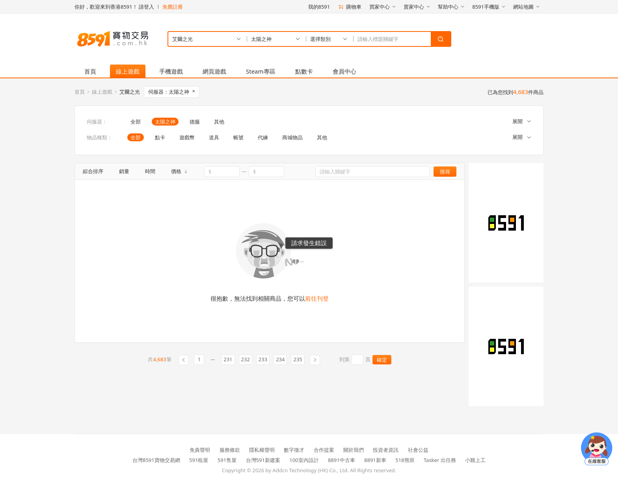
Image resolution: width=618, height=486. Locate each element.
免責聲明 (200, 449)
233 (263, 359)
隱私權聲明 (262, 449)
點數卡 (304, 71)
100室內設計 (303, 460)
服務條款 (230, 449)
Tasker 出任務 (440, 460)
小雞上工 (475, 460)
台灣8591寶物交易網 (156, 460)
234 (280, 359)
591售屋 (227, 460)
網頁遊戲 (214, 71)
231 (227, 359)
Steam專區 (260, 71)
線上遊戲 (128, 71)
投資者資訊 (385, 449)
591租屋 (198, 460)
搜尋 (445, 171)
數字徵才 (294, 449)
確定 (382, 359)
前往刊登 (317, 298)
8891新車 (375, 460)
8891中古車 (341, 460)
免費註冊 (172, 6)
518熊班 (404, 460)
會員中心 (344, 71)
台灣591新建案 (263, 460)
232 (245, 359)
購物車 (349, 6)
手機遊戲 (171, 71)
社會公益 (418, 449)
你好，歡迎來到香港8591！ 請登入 (114, 6)
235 (297, 359)
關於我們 (353, 449)
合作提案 (324, 449)
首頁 (90, 71)
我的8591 (319, 6)
